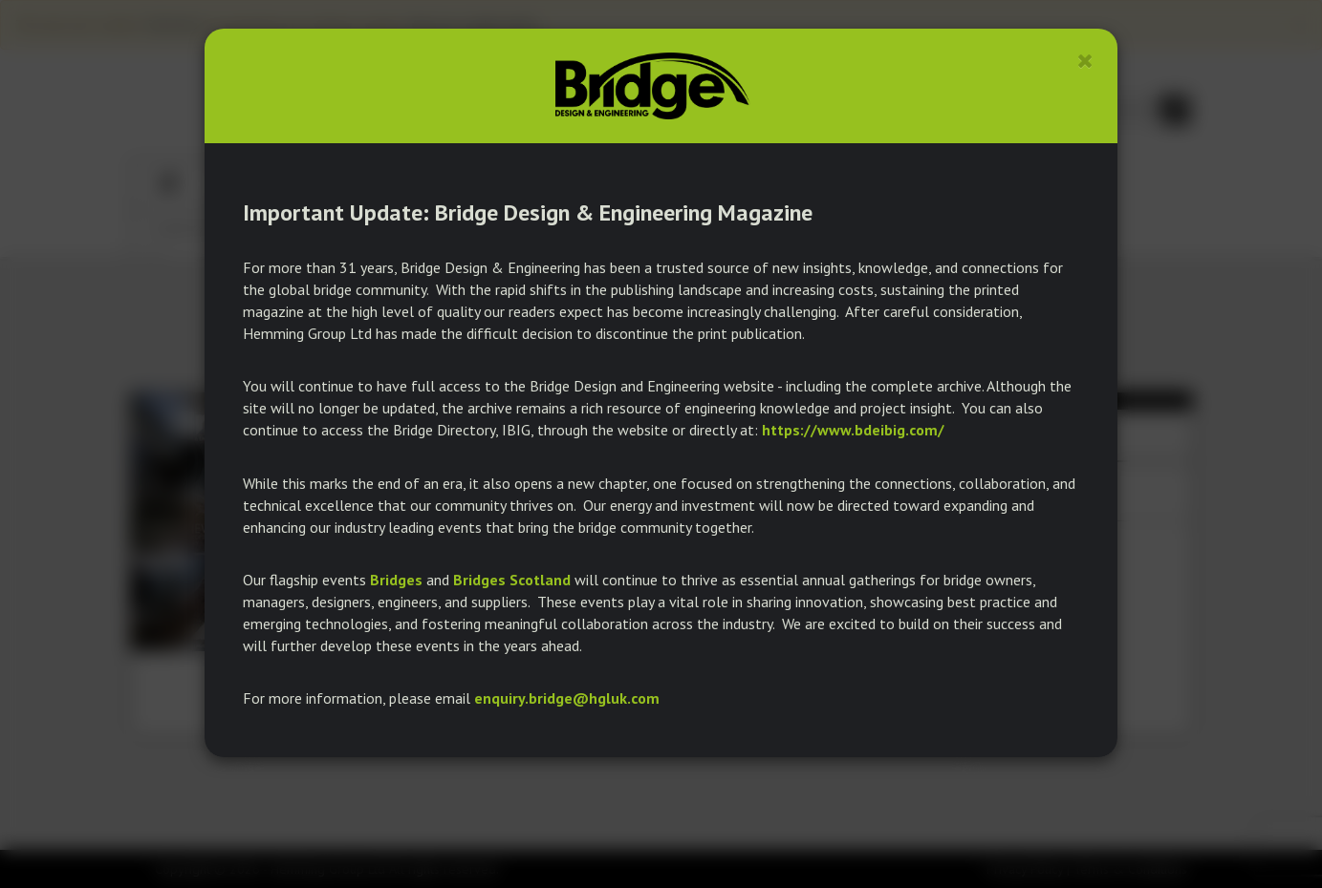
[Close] (1085, 61)
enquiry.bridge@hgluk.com (567, 698)
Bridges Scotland (512, 579)
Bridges (396, 579)
